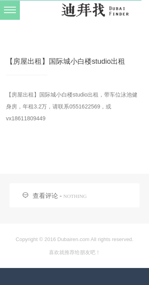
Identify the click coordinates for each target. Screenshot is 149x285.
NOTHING (75, 196)
